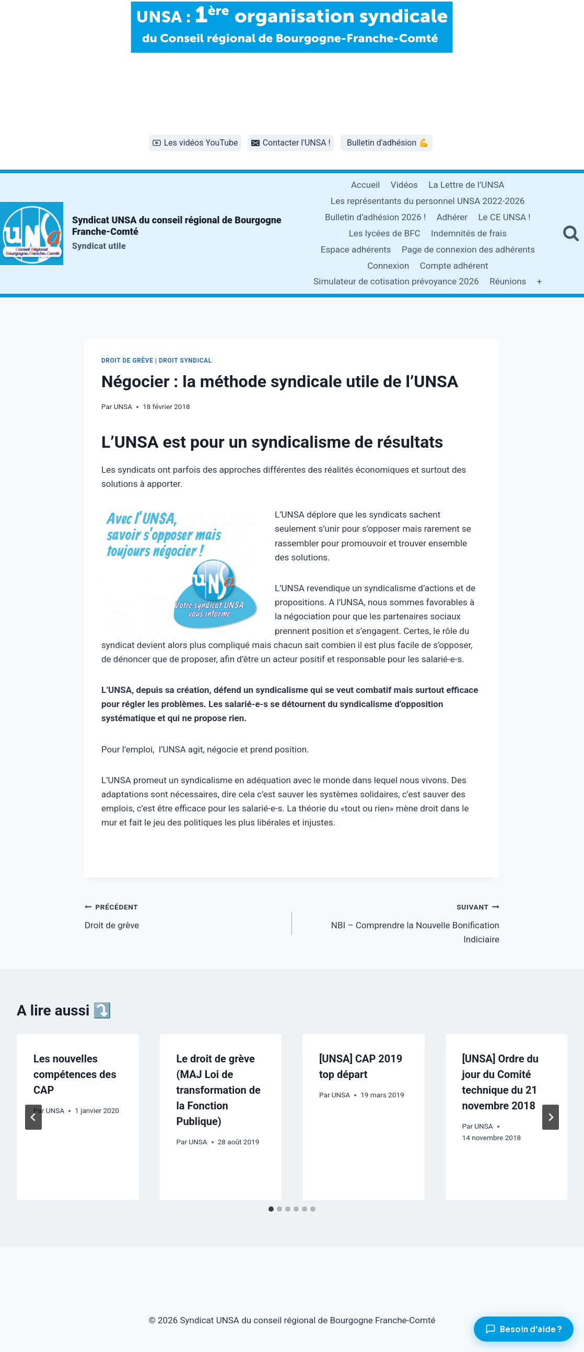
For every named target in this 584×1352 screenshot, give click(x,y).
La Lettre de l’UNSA (466, 185)
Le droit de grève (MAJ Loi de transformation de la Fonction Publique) (219, 1090)
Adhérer (452, 217)
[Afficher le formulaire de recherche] (571, 233)
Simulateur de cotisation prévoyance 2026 (396, 281)
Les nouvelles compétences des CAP (74, 1074)
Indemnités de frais (469, 233)
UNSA (123, 406)
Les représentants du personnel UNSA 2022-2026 (428, 201)
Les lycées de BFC (385, 233)
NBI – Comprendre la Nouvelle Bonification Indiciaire (400, 922)
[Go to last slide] (33, 1117)
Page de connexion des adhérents (468, 249)
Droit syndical (185, 360)
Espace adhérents (356, 249)
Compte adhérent (454, 265)
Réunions (507, 281)
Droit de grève (127, 360)
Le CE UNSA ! (504, 217)
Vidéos (404, 185)
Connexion (388, 265)
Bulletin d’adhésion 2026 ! (375, 217)
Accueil (365, 185)
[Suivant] (550, 1117)
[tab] (271, 1209)
